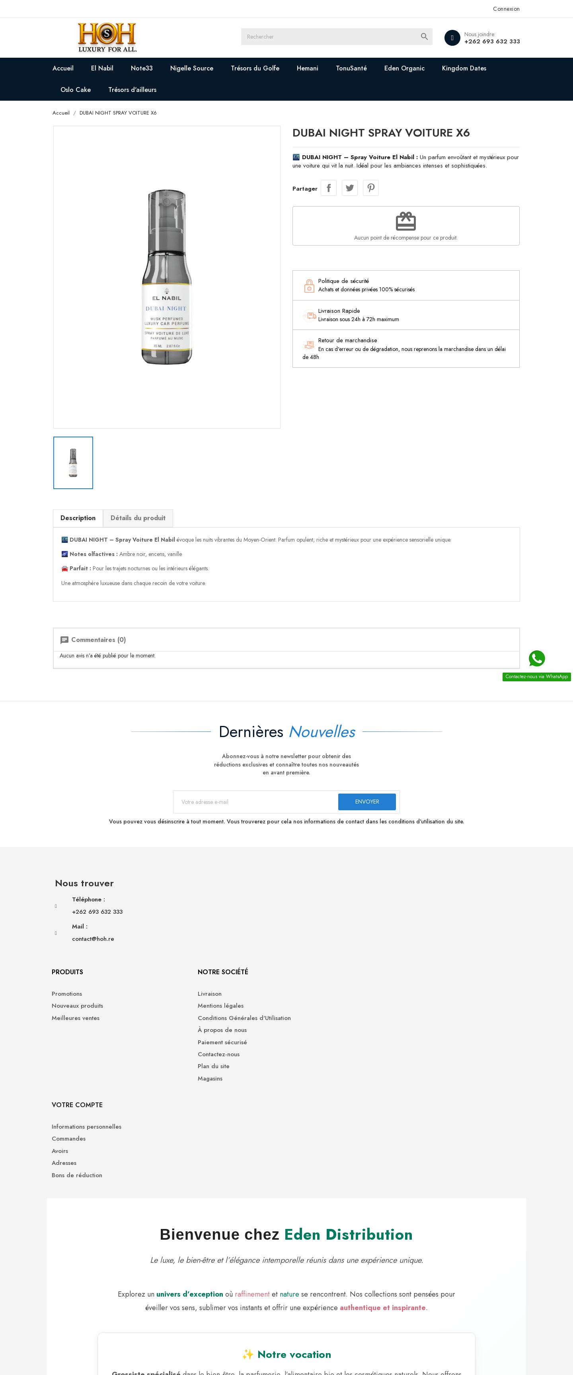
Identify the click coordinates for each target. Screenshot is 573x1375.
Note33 (155, 68)
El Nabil (115, 68)
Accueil (76, 68)
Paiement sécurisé (317, 937)
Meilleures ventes (203, 913)
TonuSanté (364, 68)
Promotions (194, 889)
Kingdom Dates (477, 68)
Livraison (304, 889)
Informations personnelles (441, 889)
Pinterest (371, 188)
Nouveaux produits (204, 901)
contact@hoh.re (106, 932)
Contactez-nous (313, 950)
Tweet (350, 188)
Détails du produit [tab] (150, 502)
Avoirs (414, 913)
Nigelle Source (204, 68)
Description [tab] (90, 502)
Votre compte (431, 867)
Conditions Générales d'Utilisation (339, 913)
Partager (329, 188)
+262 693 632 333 (479, 41)
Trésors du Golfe (268, 68)
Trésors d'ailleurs (145, 89)
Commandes (423, 901)
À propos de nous (316, 925)
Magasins (304, 973)
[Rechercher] (346, 37)
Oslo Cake (89, 89)
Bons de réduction (431, 937)
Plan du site (308, 962)
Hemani (320, 68)
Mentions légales (315, 901)
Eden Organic (418, 68)
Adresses (418, 925)
